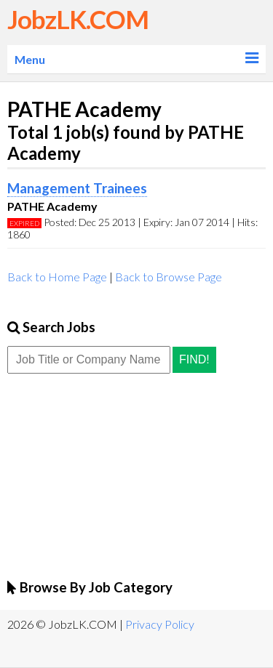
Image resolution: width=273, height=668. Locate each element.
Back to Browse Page (168, 276)
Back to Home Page (57, 276)
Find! (194, 359)
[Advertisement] (116, 475)
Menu (30, 59)
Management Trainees (77, 188)
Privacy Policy (159, 624)
